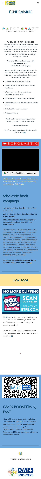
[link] (20, 162)
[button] (2, 3)
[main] (20, 12)
